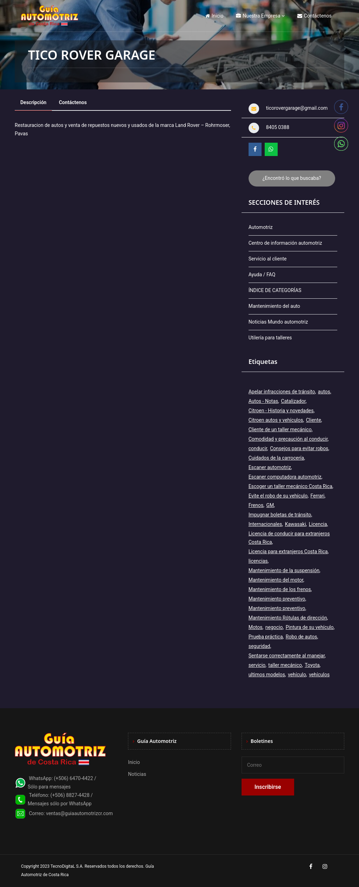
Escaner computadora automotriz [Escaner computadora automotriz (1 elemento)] (285, 477)
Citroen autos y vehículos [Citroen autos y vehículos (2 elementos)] (276, 420)
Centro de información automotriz (285, 243)
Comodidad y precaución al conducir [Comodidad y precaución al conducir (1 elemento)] (288, 439)
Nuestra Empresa (258, 16)
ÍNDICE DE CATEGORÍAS (275, 290)
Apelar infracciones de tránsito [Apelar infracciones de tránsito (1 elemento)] (282, 391)
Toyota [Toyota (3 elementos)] (312, 665)
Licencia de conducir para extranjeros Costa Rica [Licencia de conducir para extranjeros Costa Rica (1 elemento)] (289, 538)
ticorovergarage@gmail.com (297, 108)
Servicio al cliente (268, 259)
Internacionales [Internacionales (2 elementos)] (265, 524)
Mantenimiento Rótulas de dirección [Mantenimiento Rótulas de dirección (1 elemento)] (288, 618)
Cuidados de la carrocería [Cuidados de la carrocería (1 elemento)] (276, 458)
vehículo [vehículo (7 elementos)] (297, 674)
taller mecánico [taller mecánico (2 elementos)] (285, 665)
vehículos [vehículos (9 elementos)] (319, 674)
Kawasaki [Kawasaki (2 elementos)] (295, 524)
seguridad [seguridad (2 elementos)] (259, 646)
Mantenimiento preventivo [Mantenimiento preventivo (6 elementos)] (277, 608)
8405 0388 (277, 127)
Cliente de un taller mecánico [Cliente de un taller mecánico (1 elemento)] (280, 429)
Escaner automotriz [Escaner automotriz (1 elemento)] (270, 467)
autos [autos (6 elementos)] (324, 391)
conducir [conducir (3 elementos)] (258, 448)
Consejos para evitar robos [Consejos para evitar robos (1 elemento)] (299, 448)
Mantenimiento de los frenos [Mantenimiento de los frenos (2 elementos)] (280, 589)
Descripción (33, 102)
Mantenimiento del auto (274, 306)
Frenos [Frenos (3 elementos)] (256, 505)
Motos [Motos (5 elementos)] (256, 627)
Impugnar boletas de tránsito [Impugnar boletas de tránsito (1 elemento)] (280, 514)
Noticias (137, 774)
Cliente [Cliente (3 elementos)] (313, 420)
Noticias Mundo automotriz (278, 322)
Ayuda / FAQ (262, 274)
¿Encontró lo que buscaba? (292, 178)
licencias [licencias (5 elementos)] (258, 561)
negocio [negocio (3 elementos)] (274, 627)
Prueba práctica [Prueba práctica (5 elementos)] (266, 636)
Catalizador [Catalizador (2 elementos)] (293, 401)
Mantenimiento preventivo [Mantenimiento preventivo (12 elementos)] (277, 599)
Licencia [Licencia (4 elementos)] (318, 524)
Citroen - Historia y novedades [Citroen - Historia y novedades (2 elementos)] (281, 410)
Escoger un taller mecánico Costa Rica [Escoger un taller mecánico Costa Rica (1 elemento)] (290, 486)
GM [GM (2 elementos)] (270, 505)
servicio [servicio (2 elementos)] (257, 665)
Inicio (214, 16)
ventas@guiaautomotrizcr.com (79, 813)
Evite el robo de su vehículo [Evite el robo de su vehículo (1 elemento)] (278, 496)
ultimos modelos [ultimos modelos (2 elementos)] (267, 674)
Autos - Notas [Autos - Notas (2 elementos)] (263, 401)
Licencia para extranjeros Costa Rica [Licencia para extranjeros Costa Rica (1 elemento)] (288, 551)
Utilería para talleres (270, 337)
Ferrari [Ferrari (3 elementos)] (318, 496)
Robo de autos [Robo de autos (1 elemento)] (301, 636)
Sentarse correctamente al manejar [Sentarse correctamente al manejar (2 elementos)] (287, 655)
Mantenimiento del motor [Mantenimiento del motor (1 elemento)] (276, 580)
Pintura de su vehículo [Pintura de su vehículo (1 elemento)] (310, 627)
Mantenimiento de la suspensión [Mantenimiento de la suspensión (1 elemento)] (284, 570)
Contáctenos (314, 16)
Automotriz (261, 227)
